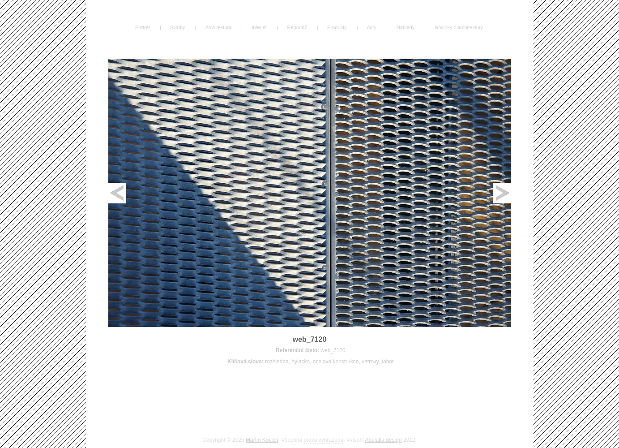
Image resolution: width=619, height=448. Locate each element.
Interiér (259, 27)
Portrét (142, 27)
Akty (371, 27)
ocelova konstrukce (336, 361)
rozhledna (277, 361)
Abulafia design (383, 440)
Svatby (177, 27)
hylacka (300, 361)
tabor (388, 361)
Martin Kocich (262, 440)
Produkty (337, 27)
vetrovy (370, 361)
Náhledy (405, 27)
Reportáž (297, 27)
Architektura (218, 27)
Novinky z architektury (459, 27)
